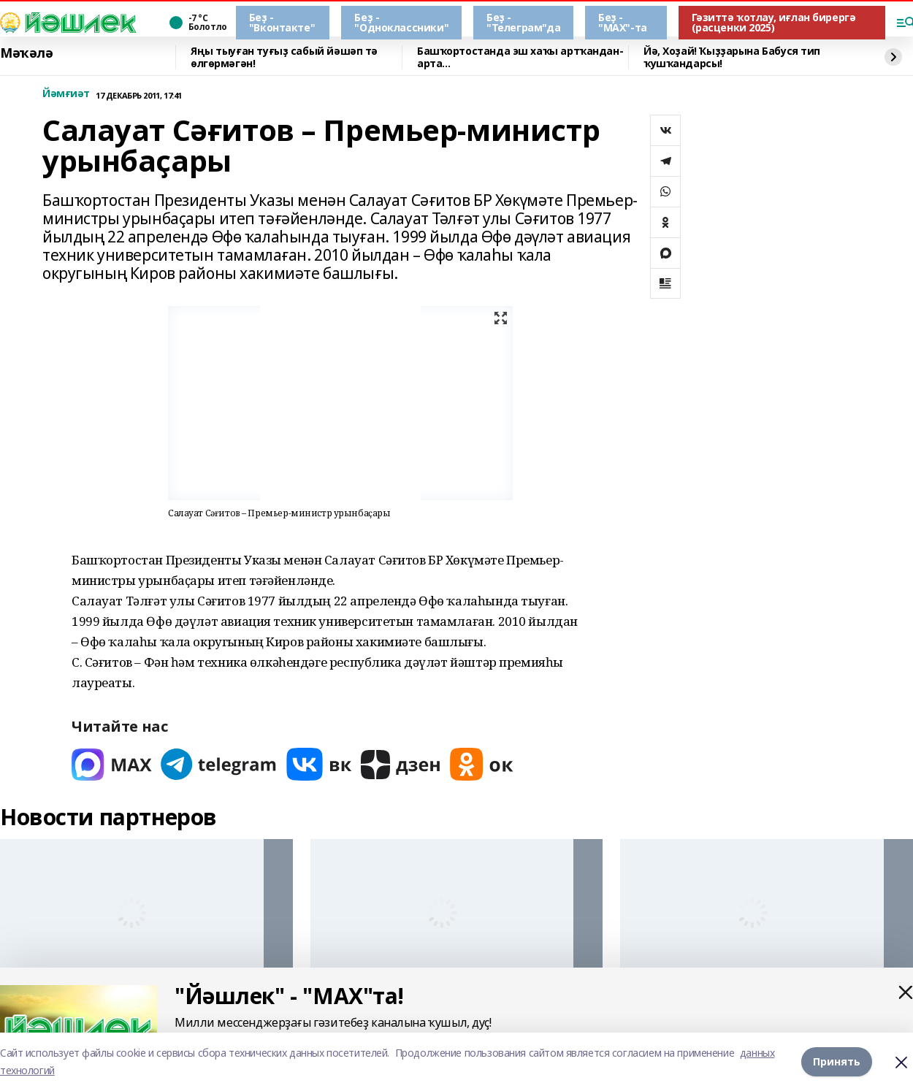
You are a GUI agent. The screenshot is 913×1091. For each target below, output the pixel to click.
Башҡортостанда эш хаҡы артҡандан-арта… (520, 57)
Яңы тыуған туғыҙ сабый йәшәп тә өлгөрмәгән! (284, 57)
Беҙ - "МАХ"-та (622, 22)
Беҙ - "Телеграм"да (523, 22)
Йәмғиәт (66, 94)
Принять (836, 1061)
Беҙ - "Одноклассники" (401, 22)
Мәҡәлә (26, 53)
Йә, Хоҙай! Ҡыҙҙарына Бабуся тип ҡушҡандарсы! (731, 57)
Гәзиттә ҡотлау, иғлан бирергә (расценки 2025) (774, 22)
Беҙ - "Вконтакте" (282, 22)
